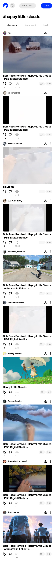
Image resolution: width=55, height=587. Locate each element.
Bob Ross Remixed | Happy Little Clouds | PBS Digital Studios (27, 77)
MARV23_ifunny (15, 201)
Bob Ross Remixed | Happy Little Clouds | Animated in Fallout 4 (27, 287)
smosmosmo (14, 93)
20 (49, 83)
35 (49, 242)
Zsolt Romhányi (15, 144)
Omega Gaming (15, 401)
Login (46, 5)
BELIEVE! (8, 186)
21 (49, 293)
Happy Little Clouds (14, 387)
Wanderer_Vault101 (16, 252)
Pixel (10, 33)
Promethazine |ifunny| (17, 461)
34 (49, 134)
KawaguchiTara (15, 354)
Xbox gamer (13, 512)
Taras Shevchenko (16, 303)
